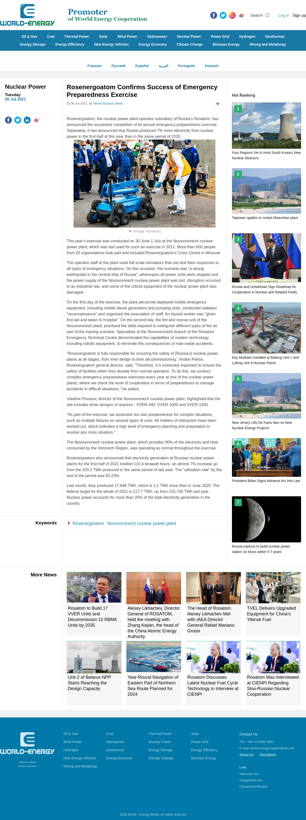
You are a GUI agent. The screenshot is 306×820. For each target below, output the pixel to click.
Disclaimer (268, 754)
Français (94, 66)
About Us (246, 754)
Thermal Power (76, 36)
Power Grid (220, 36)
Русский (119, 66)
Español (142, 66)
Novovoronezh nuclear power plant (141, 523)
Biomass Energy (226, 44)
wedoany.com (249, 774)
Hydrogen (247, 36)
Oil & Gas (29, 36)
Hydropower (157, 36)
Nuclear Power (189, 36)
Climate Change (190, 44)
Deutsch (212, 66)
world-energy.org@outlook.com (272, 748)
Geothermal (274, 36)
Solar (103, 36)
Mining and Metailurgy (267, 44)
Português (186, 66)
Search (256, 15)
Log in (283, 15)
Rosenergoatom (88, 523)
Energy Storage (32, 44)
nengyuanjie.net (250, 780)
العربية (163, 66)
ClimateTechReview (253, 786)
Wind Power (127, 36)
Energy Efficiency (69, 44)
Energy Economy (153, 44)
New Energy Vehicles (111, 44)
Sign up (299, 15)
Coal (51, 36)
